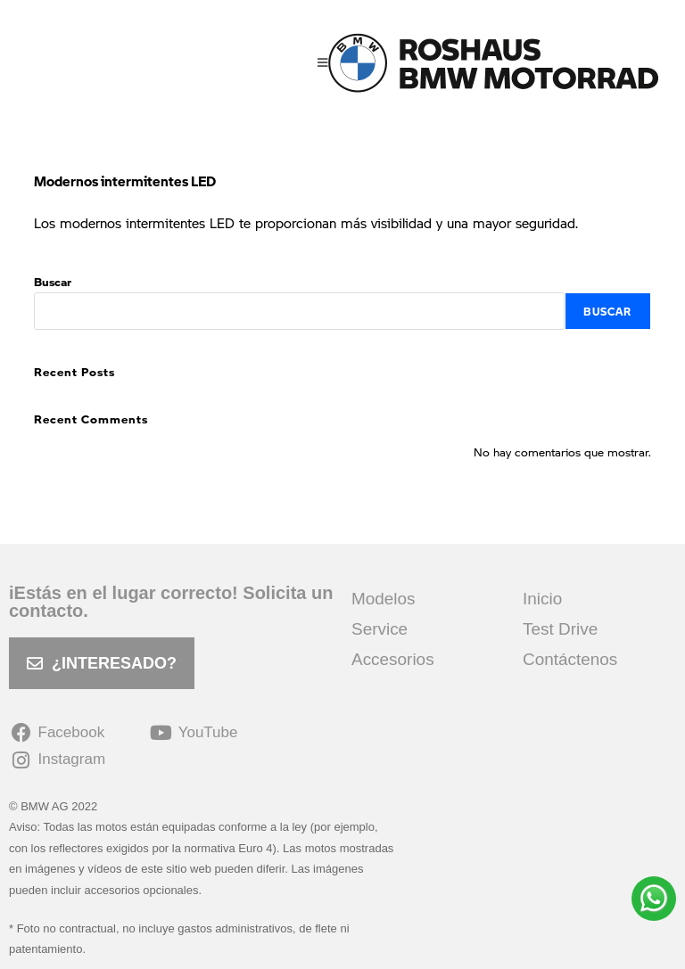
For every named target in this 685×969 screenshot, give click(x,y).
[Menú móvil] (323, 62)
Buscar (52, 281)
